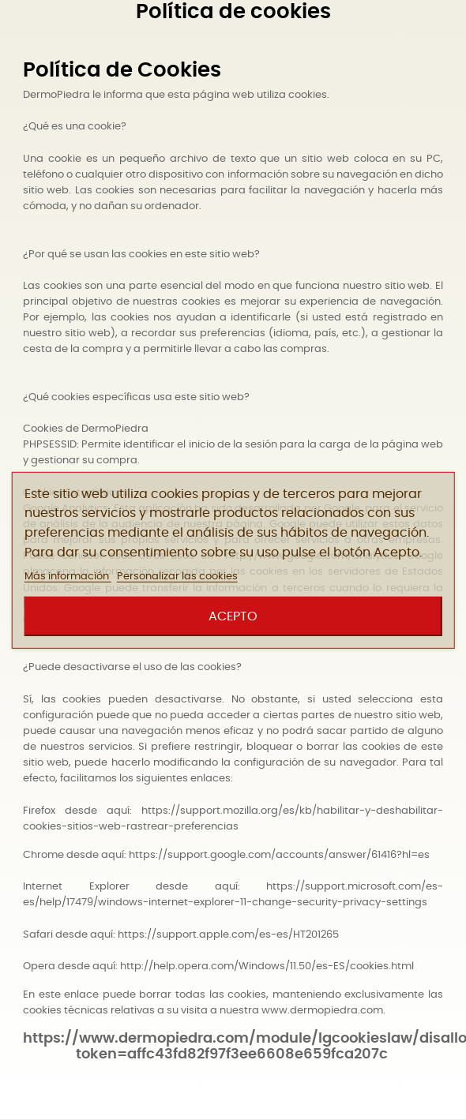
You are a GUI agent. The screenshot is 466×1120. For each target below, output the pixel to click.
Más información (67, 576)
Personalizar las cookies (177, 576)
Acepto (233, 616)
